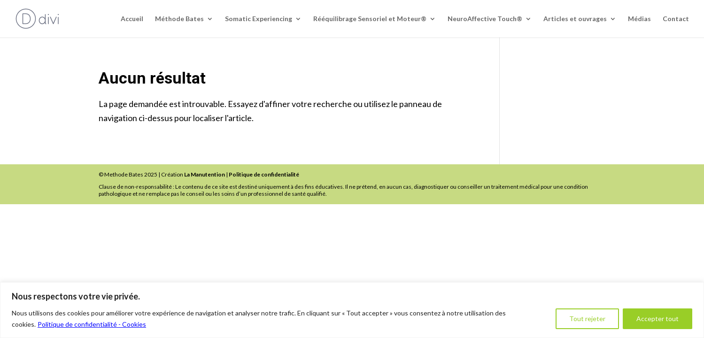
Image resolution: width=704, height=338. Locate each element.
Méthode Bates (179, 19)
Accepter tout (657, 319)
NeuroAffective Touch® (485, 19)
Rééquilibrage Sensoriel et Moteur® (369, 19)
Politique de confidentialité (264, 174)
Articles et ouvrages (575, 19)
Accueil (132, 19)
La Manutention (204, 174)
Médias (639, 19)
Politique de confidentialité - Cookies (92, 324)
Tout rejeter (587, 319)
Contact (676, 19)
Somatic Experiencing (258, 19)
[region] (352, 310)
